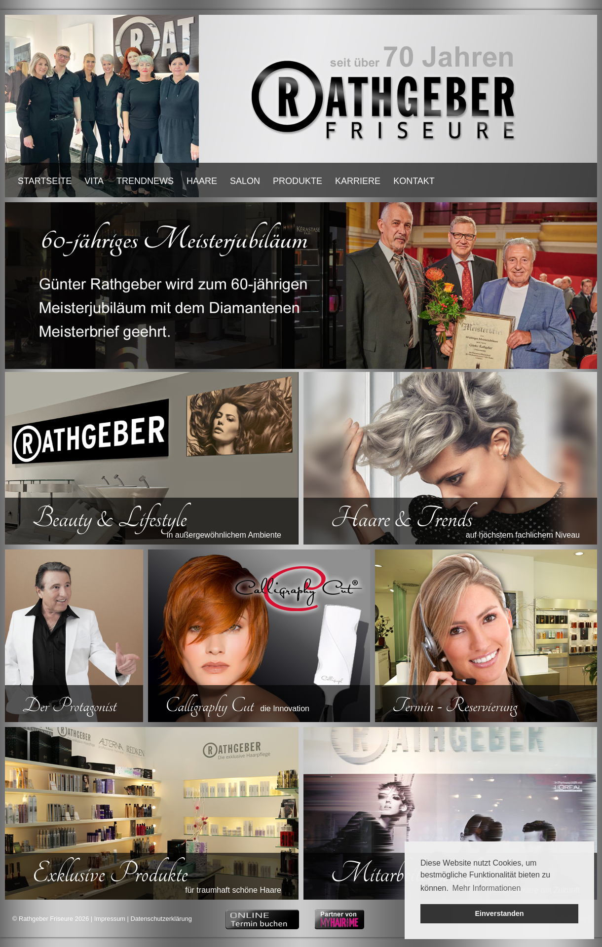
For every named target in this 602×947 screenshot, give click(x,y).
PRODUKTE (297, 181)
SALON (245, 181)
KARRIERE (357, 181)
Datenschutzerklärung (160, 918)
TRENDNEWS (145, 181)
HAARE (202, 181)
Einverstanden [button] (499, 913)
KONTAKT (414, 181)
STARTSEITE (45, 181)
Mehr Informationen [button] (486, 888)
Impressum (109, 918)
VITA (94, 181)
